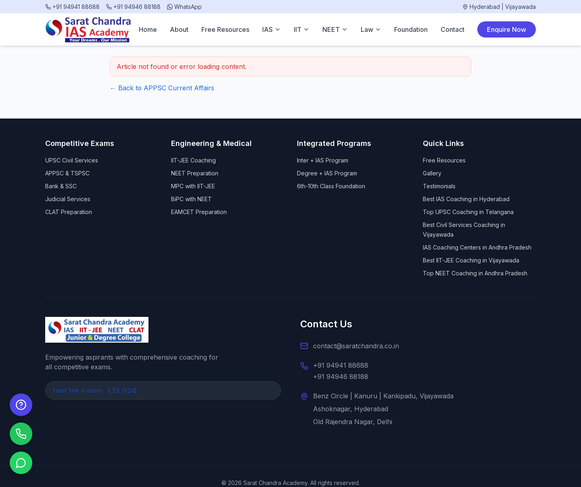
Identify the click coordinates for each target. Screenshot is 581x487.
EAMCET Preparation (199, 211)
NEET (335, 29)
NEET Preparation (194, 173)
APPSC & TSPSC (67, 173)
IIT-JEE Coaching (193, 160)
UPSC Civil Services (71, 160)
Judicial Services (67, 199)
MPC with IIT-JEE (193, 186)
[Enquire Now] (21, 404)
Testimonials (439, 186)
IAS (271, 29)
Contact (452, 29)
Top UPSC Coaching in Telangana (468, 211)
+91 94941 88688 (340, 365)
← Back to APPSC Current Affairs (162, 88)
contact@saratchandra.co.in (356, 346)
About (179, 29)
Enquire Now (506, 29)
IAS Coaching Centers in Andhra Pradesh (477, 247)
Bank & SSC (61, 186)
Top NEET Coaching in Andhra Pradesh (475, 273)
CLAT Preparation (68, 211)
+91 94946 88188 (340, 377)
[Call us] (21, 433)
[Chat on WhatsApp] (21, 463)
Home (148, 29)
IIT (301, 29)
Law (371, 29)
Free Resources (225, 29)
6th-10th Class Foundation (331, 186)
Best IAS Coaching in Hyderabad (466, 199)
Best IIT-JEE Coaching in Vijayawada (471, 260)
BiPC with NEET (191, 199)
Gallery (432, 173)
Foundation (411, 29)
